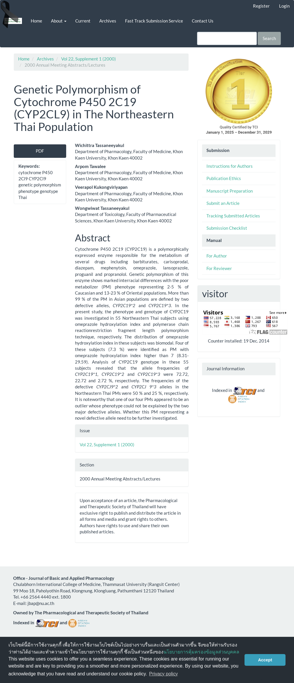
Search (269, 38)
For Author (216, 255)
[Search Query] (227, 38)
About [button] (58, 20)
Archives (107, 20)
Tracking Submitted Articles (233, 215)
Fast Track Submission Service (154, 20)
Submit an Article (223, 203)
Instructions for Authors (229, 166)
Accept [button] (265, 660)
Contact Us (202, 20)
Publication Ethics (223, 178)
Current (82, 20)
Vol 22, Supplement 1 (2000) (88, 58)
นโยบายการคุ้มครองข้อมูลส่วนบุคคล (201, 651)
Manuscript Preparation (229, 190)
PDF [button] (40, 150)
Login (284, 5)
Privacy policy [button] (163, 673)
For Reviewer (219, 268)
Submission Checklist (226, 228)
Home (36, 20)
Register (261, 5)
